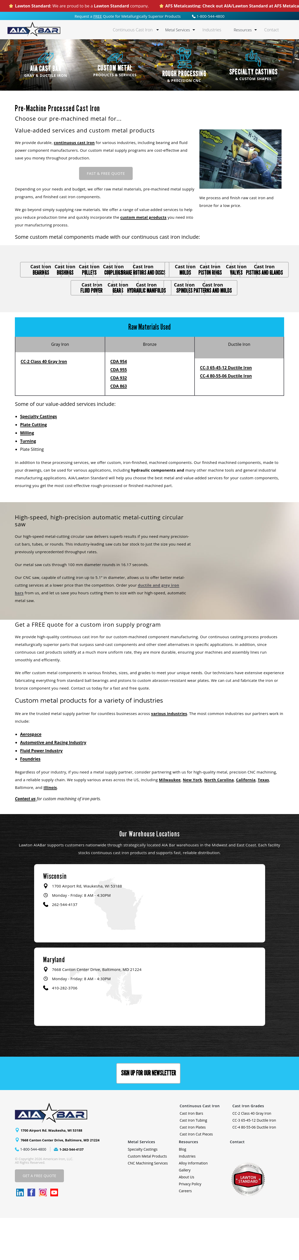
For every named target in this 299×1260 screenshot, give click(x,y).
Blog (182, 1191)
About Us (186, 1219)
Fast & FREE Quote (106, 173)
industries (176, 755)
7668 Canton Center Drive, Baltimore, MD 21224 (63, 1181)
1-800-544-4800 (208, 16)
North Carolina (219, 821)
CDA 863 (118, 428)
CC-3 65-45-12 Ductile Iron (226, 409)
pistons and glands (56, 313)
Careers (185, 1232)
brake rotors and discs (56, 293)
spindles (117, 332)
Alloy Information (193, 1205)
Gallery (185, 1212)
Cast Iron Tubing (193, 1162)
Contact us (25, 840)
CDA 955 (118, 411)
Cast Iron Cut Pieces (196, 1176)
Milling (27, 475)
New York (192, 821)
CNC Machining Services (148, 1205)
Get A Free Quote (39, 1217)
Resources (246, 29)
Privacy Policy (190, 1226)
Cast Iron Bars (191, 1155)
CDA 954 (118, 403)
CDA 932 (118, 420)
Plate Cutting (33, 466)
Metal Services (185, 29)
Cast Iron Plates (193, 1169)
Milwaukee (170, 821)
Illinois (50, 829)
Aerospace (30, 776)
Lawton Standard (111, 6)
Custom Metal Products (147, 1198)
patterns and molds (178, 332)
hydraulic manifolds (240, 313)
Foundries (30, 801)
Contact (273, 29)
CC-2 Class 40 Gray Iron (44, 403)
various (158, 755)
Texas (263, 821)
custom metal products (143, 217)
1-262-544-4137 (72, 1191)
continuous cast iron (74, 142)
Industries (217, 29)
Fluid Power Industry (41, 792)
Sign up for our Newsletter (148, 1115)
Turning (28, 483)
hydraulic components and (157, 511)
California (246, 821)
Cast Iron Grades (248, 1148)
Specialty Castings (38, 458)
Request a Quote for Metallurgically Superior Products (127, 16)
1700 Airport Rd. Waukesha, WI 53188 (54, 1172)
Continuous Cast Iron (143, 29)
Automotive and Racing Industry (53, 784)
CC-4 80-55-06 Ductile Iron (226, 418)
